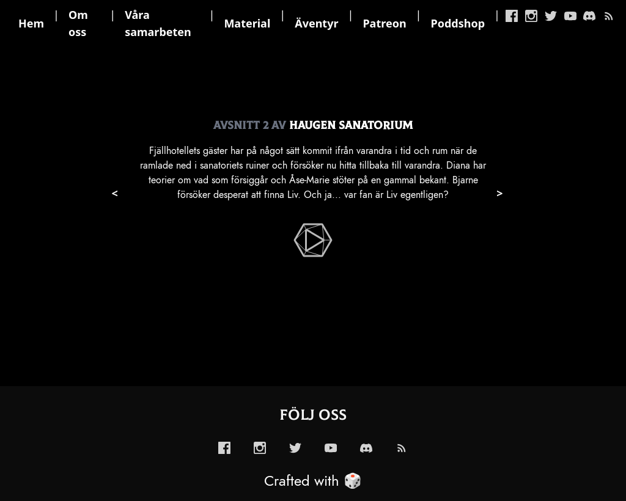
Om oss (78, 23)
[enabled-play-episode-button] (313, 240)
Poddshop (458, 23)
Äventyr (316, 23)
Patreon (384, 23)
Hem (31, 23)
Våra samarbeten (158, 23)
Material (247, 23)
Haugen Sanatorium (351, 126)
